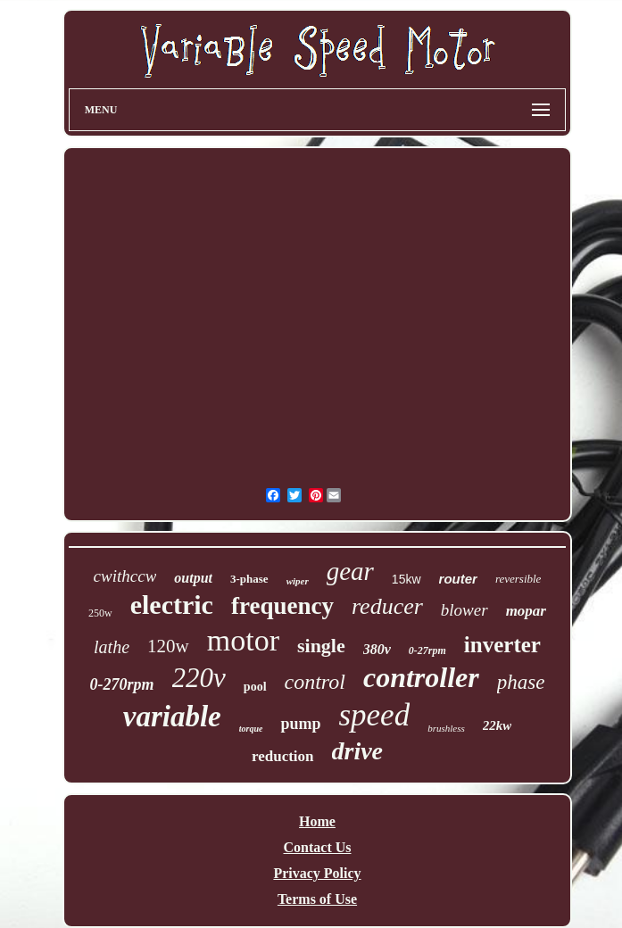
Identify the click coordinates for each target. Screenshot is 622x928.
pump (300, 724)
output (193, 577)
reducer (387, 606)
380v (377, 649)
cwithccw (125, 576)
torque (251, 728)
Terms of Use (317, 899)
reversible (518, 578)
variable (172, 716)
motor (243, 640)
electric (171, 604)
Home (317, 821)
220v (199, 677)
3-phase (249, 578)
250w (100, 613)
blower (464, 610)
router (458, 578)
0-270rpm (122, 684)
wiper (297, 581)
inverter (502, 645)
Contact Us (318, 847)
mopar (526, 610)
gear (350, 571)
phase (521, 682)
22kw (497, 725)
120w (168, 646)
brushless (446, 728)
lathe (111, 647)
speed (374, 715)
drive (358, 751)
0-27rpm (427, 650)
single (321, 645)
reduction (283, 756)
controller (421, 677)
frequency (282, 605)
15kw (406, 579)
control (315, 681)
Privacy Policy (317, 873)
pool (255, 686)
